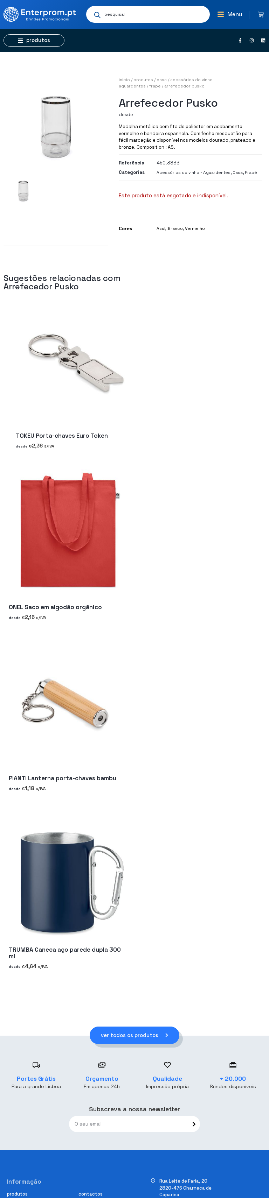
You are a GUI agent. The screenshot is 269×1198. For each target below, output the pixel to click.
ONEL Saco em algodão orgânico (55, 607)
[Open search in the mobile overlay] (148, 14)
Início (124, 80)
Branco (175, 228)
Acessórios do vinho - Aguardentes (193, 172)
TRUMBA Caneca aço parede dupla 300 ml (65, 953)
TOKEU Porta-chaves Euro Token (62, 435)
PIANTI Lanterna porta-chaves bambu (62, 778)
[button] (230, 14)
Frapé (155, 86)
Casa (162, 80)
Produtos (143, 80)
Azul (161, 228)
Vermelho (195, 228)
